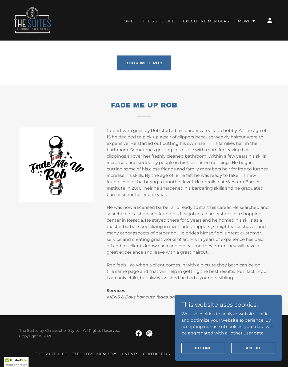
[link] (32, 19)
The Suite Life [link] (158, 21)
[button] (247, 21)
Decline (203, 348)
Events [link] (130, 354)
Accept (253, 348)
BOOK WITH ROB (144, 63)
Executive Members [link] (206, 21)
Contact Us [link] (156, 354)
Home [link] (127, 21)
